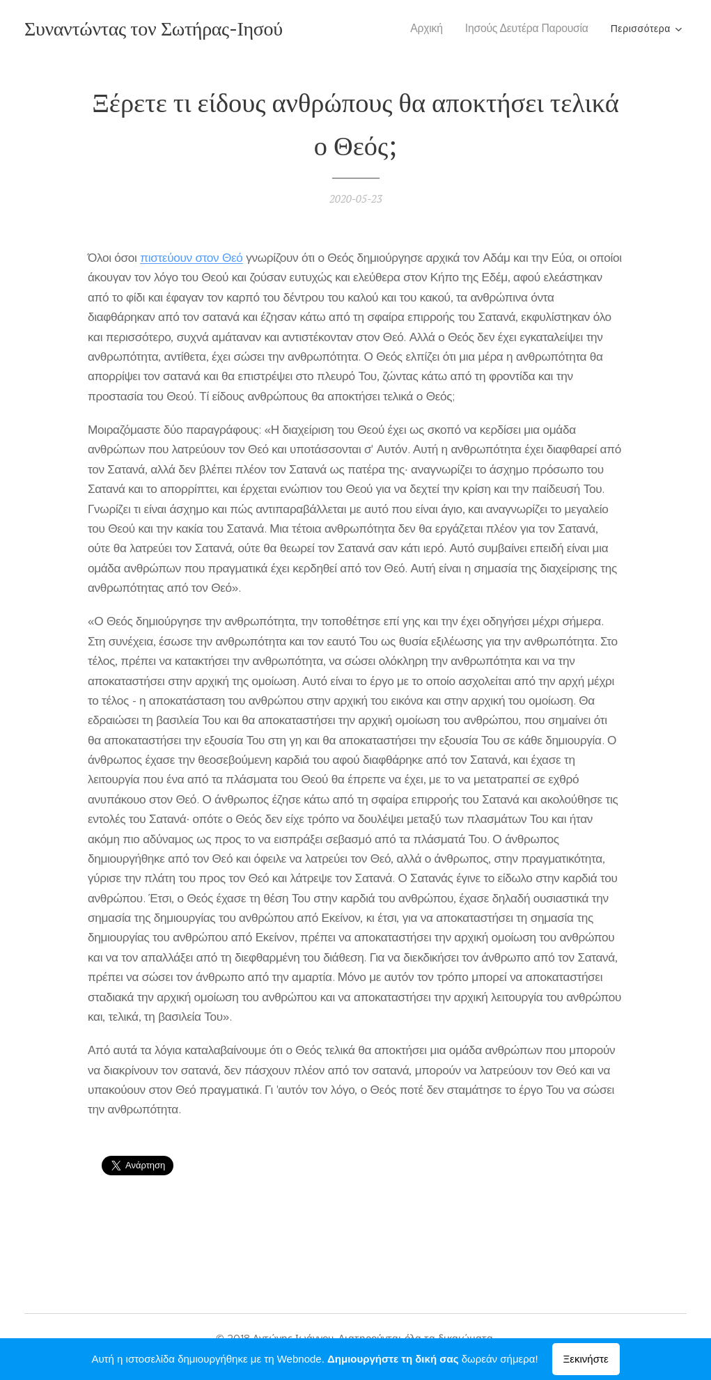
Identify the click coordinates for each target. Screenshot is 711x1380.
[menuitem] (431, 28)
